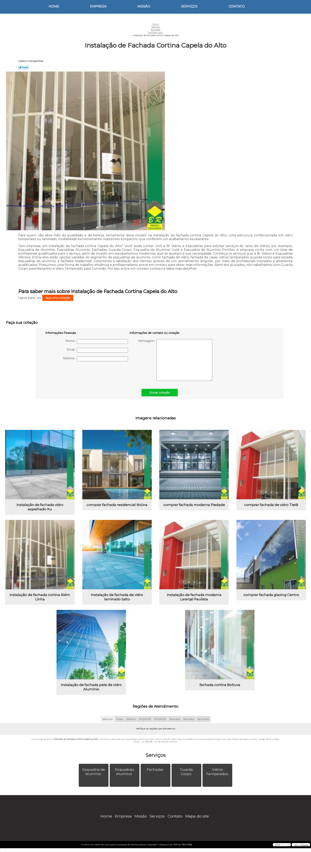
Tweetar (23, 67)
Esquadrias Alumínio (124, 772)
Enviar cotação (159, 392)
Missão (143, 6)
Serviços (189, 6)
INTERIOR (145, 719)
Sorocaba (174, 719)
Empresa (98, 6)
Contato (236, 6)
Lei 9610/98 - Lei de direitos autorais (159, 741)
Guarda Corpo (186, 772)
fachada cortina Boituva (220, 685)
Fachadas (155, 769)
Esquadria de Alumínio (93, 772)
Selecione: (107, 719)
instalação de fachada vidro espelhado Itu (39, 507)
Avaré (119, 719)
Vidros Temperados (217, 772)
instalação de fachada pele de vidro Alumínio (91, 687)
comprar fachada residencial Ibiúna (116, 505)
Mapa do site (197, 816)
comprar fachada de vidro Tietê (271, 505)
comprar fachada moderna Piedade (194, 505)
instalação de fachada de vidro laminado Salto (117, 597)
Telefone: (95, 359)
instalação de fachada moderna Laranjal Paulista (194, 597)
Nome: (97, 341)
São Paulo (203, 719)
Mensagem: (175, 360)
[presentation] (70, 373)
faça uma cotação (57, 298)
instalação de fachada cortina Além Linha (40, 597)
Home (54, 6)
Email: (97, 350)
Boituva (131, 719)
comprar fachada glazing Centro (271, 595)
